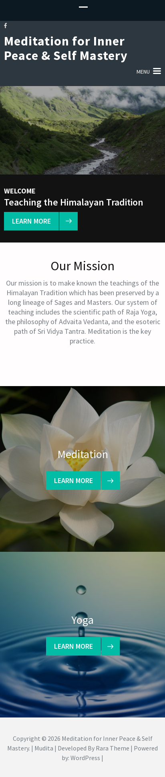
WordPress (85, 758)
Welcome (20, 191)
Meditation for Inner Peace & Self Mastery (66, 48)
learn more (35, 221)
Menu (143, 71)
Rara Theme (112, 748)
